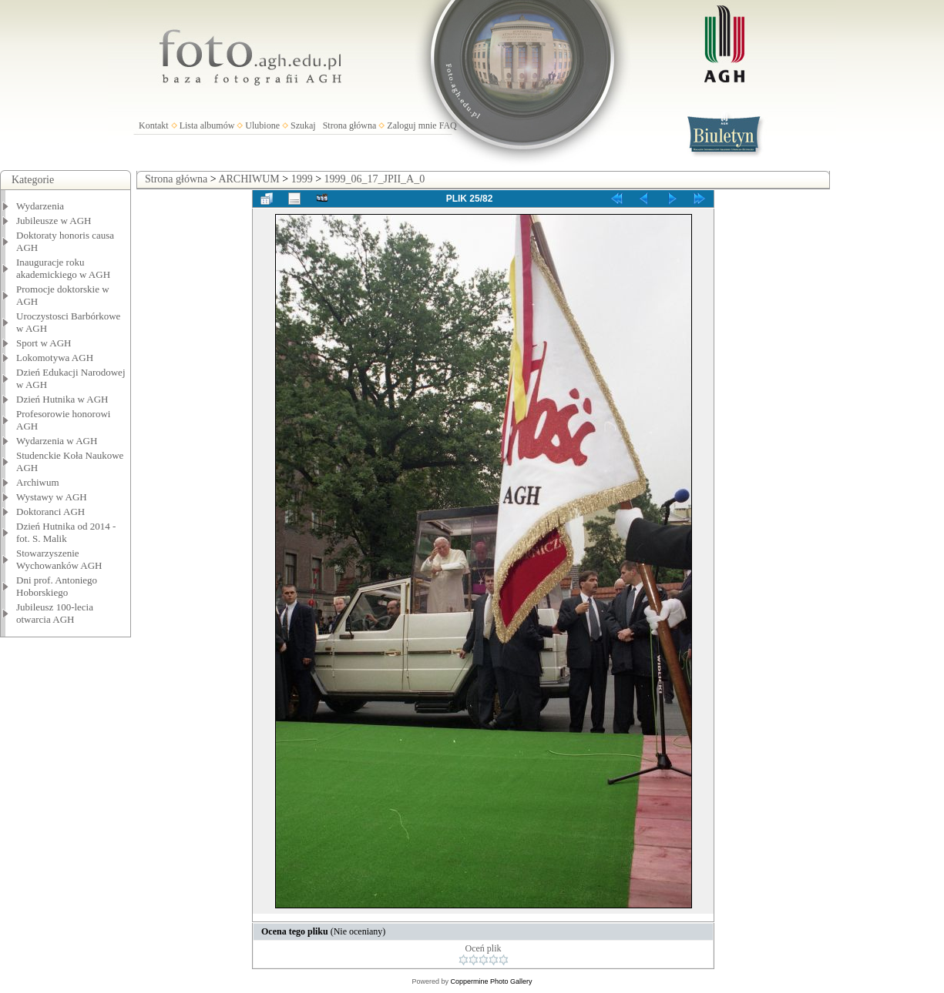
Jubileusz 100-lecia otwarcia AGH (54, 613)
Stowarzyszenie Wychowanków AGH (59, 559)
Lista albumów (207, 125)
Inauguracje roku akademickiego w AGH (63, 268)
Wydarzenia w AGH (56, 440)
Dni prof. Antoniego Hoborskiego (56, 586)
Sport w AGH (44, 343)
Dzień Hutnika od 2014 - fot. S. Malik (66, 532)
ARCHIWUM (248, 179)
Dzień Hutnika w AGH (62, 399)
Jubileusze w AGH (54, 220)
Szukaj (303, 125)
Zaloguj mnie (411, 125)
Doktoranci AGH (50, 511)
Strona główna (350, 125)
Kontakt (154, 125)
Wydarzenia (40, 206)
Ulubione (262, 125)
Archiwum (37, 482)
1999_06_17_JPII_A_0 (374, 179)
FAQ (448, 125)
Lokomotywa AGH (54, 357)
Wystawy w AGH (51, 497)
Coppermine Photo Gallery (491, 981)
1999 (302, 179)
